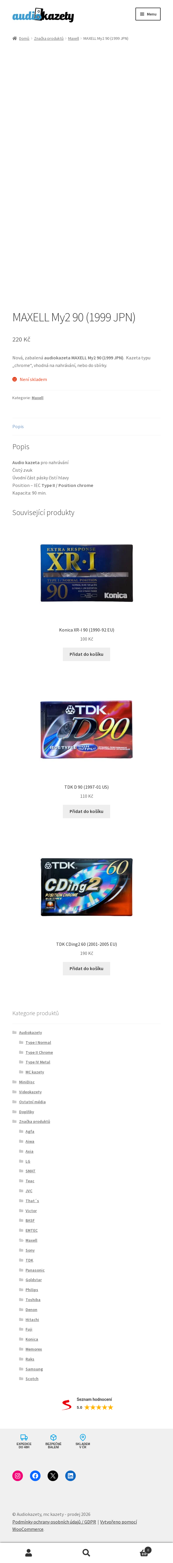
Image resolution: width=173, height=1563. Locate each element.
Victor (31, 1210)
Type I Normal (38, 1042)
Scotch (32, 1378)
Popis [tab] (18, 426)
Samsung (34, 1369)
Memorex (34, 1349)
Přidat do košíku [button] (86, 654)
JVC (29, 1190)
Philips (32, 1289)
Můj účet (29, 1553)
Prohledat (86, 1553)
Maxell (73, 38)
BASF (30, 1220)
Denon (31, 1309)
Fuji (29, 1329)
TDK (29, 1260)
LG (28, 1161)
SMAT (31, 1170)
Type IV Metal (38, 1062)
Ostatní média (32, 1101)
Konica (32, 1339)
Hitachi (32, 1319)
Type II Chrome (39, 1052)
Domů (24, 38)
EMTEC (32, 1230)
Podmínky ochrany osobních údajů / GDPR (54, 1522)
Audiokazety (30, 1032)
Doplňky (26, 1111)
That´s (32, 1200)
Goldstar (34, 1279)
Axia (29, 1151)
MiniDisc (27, 1082)
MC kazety (35, 1072)
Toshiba (33, 1299)
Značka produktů (49, 38)
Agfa (30, 1131)
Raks (30, 1359)
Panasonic (35, 1270)
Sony (30, 1250)
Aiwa (30, 1141)
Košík (133, 1549)
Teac (30, 1180)
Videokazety (30, 1091)
